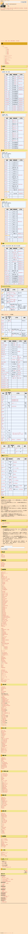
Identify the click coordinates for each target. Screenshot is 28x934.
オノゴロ (4, 781)
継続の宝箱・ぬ (13, 308)
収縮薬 (6, 265)
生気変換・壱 (15, 106)
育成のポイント (5, 573)
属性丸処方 (20, 221)
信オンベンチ (4, 853)
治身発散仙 (7, 104)
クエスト (3, 651)
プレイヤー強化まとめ (6, 867)
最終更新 (3, 9)
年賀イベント (14, 403)
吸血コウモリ (20, 360)
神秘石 (4, 638)
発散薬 (6, 259)
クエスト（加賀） (5, 878)
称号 (2, 690)
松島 (3, 818)
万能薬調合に (21, 87)
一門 (2, 664)
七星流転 (3, 722)
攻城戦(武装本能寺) (6, 617)
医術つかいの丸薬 (4, 372)
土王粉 (6, 211)
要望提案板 (4, 845)
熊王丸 (6, 171)
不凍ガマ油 (3, 346)
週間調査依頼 (5, 653)
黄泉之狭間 (5, 619)
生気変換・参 (15, 109)
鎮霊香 (2, 494)
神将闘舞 (2, 565)
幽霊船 (4, 609)
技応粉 (6, 165)
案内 (5, 8)
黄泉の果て (5, 621)
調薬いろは (20, 76)
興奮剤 (2, 363)
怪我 (8, 515)
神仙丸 (6, 178)
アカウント (4, 675)
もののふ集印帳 (5, 672)
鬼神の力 (4, 639)
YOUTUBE (4, 862)
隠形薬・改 (7, 270)
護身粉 (6, 120)
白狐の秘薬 (3, 362)
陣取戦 (6, 589)
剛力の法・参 (15, 140)
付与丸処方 (20, 130)
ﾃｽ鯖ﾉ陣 (3, 557)
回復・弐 (16, 80)
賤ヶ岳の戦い (5, 804)
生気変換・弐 (15, 108)
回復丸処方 (20, 81)
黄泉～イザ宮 (5, 595)
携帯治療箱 (13, 40)
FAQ (2, 574)
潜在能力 (4, 631)
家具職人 (4, 890)
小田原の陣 (5, 820)
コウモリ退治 (16, 468)
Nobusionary (4, 680)
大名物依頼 (5, 652)
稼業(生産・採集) (6, 629)
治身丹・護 (7, 93)
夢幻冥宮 (4, 612)
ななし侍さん (18, 530)
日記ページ (4, 841)
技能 (3, 630)
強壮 (8, 51)
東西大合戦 (14, 396)
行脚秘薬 (3, 370)
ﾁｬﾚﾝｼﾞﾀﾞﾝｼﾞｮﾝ (5, 581)
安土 (2, 577)
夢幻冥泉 (4, 613)
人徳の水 (3, 474)
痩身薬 (6, 267)
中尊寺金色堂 (5, 605)
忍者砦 (3, 876)
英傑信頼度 (4, 901)
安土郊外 (5, 577)
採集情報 (3, 657)
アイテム (2, 40)
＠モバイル (4, 674)
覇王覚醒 (2, 566)
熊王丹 (6, 180)
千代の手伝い (12, 292)
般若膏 (2, 489)
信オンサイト (4, 864)
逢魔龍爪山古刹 (6, 699)
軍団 (2, 779)
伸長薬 (6, 268)
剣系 (3, 900)
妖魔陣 (19, 351)
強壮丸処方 (20, 175)
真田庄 (4, 735)
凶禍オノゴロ (5, 618)
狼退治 (14, 474)
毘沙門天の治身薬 (2, 307)
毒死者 (19, 365)
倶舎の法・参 (15, 261)
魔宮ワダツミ (5, 782)
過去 (6, 842)
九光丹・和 (7, 195)
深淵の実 (3, 350)
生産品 (6, 47)
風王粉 (6, 216)
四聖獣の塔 (5, 607)
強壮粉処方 (20, 165)
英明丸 (6, 129)
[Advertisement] (14, 25)
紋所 (2, 665)
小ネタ (3, 678)
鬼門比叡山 (5, 816)
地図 (2, 575)
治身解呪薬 (7, 98)
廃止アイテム (7, 60)
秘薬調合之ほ (21, 189)
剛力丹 (6, 140)
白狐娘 (19, 362)
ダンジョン (4, 590)
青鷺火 (19, 359)
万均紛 (6, 106)
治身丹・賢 (7, 91)
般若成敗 (21, 489)
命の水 (2, 465)
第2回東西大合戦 (15, 399)
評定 (2, 826)
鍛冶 (24, 533)
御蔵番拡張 (4, 658)
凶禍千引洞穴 (5, 789)
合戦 (3, 589)
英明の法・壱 (15, 122)
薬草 (2, 477)
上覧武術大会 (4, 671)
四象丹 (6, 233)
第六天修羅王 (4, 892)
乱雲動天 (2, 562)
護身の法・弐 (15, 127)
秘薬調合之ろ (21, 255)
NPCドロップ (7, 56)
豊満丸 (2, 397)
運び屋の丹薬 (4, 374)
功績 (2, 656)
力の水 (2, 462)
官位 (2, 666)
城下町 (3, 659)
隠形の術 (15, 254)
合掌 (16, 259)
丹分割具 (17, 40)
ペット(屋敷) (5, 663)
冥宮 (6, 695)
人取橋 (4, 819)
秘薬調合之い (21, 251)
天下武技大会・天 (6, 712)
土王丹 (6, 226)
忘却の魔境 (5, 602)
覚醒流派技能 (5, 634)
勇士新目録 (4, 731)
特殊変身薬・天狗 (4, 385)
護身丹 (6, 135)
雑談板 (3, 843)
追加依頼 (3, 854)
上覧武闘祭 (4, 622)
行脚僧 (19, 370)
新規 (21, 8)
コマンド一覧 (4, 676)
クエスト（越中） (5, 883)
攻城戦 (4, 582)
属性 (8, 52)
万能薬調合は (21, 98)
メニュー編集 (4, 855)
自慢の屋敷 (4, 866)
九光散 (6, 197)
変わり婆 (19, 378)
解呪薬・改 (7, 283)
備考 (6, 61)
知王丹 (6, 186)
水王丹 (6, 228)
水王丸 (6, 220)
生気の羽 (3, 359)
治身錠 (6, 83)
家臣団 (4, 643)
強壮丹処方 (20, 184)
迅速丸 (6, 131)
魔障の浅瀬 (5, 786)
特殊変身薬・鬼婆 (4, 379)
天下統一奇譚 (5, 620)
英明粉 (6, 122)
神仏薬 (6, 261)
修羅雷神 (4, 894)
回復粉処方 (20, 78)
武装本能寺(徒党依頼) (6, 881)
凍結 (11, 8)
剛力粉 (6, 125)
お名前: (2, 546)
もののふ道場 (5, 580)
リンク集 (3, 847)
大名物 (4, 587)
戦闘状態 (3, 667)
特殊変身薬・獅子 (4, 383)
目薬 (6, 250)
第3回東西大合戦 (15, 400)
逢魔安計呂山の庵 (6, 701)
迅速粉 (6, 123)
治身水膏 (3, 486)
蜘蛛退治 (15, 477)
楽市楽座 (4, 661)
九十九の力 (5, 636)
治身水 (6, 76)
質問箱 (3, 842)
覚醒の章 (3, 757)
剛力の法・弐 (15, 133)
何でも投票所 (4, 838)
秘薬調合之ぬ (21, 267)
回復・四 (16, 83)
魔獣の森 (4, 785)
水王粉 (6, 213)
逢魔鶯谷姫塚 (5, 700)
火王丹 (6, 229)
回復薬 (2, 320)
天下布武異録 (4, 776)
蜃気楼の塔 (12, 301)
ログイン (10, 9)
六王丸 (6, 173)
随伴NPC (3, 642)
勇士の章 (3, 730)
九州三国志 (5, 598)
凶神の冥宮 (5, 596)
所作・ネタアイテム (5, 679)
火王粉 (6, 215)
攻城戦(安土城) (5, 615)
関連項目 (6, 62)
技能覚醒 (4, 633)
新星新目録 (4, 814)
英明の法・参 (15, 136)
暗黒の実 (3, 352)
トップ (2, 8)
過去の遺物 (4, 681)
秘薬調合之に (21, 261)
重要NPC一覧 (4, 576)
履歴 (16, 8)
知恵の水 (3, 471)
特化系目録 (4, 898)
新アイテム (4, 829)
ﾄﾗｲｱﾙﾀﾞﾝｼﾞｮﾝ (5, 592)
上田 (3, 736)
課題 (9, 579)
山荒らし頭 (20, 368)
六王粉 (6, 163)
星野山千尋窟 (5, 594)
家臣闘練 (7, 643)
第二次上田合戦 (6, 738)
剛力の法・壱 (15, 125)
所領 (3, 824)
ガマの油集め (16, 480)
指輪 (3, 831)
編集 (8, 8)
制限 (3, 885)
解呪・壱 (15, 283)
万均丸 (6, 108)
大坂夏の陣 (5, 740)
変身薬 (6, 255)
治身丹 (6, 85)
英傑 (3, 645)
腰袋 (3, 830)
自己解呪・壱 (15, 257)
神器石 (4, 641)
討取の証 (3, 626)
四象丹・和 (7, 235)
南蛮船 (4, 583)
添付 (18, 8)
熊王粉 (6, 162)
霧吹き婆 (19, 357)
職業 (2, 628)
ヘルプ (6, 9)
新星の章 (3, 813)
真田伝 (4, 606)
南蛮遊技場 (5, 745)
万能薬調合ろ (21, 272)
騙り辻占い (4, 877)
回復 (8, 49)
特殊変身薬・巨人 (4, 381)
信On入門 (3, 572)
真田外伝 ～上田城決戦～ (16, 439)
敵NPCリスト (4, 625)
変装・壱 (15, 255)
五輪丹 (6, 189)
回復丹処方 (20, 84)
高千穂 (4, 599)
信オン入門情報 (5, 840)
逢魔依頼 (4, 614)
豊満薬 (6, 263)
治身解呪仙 (7, 100)
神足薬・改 (7, 274)
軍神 (3, 635)
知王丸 (6, 176)
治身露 (6, 89)
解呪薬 (6, 257)
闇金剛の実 (3, 354)
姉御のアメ (3, 368)
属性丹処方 (20, 228)
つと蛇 (19, 344)
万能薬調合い (21, 94)
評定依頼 (4, 588)
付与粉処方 (20, 123)
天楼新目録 (4, 688)
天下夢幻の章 (4, 773)
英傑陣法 (6, 646)
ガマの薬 (3, 376)
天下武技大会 (4, 624)
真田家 (3, 732)
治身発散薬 (7, 102)
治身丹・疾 (7, 96)
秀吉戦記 (4, 603)
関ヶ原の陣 (5, 821)
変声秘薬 (3, 452)
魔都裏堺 (4, 787)
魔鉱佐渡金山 (5, 791)
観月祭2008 (14, 406)
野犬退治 (15, 471)
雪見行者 (19, 372)
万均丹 (6, 109)
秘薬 (8, 53)
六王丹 (6, 182)
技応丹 (6, 184)
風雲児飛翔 (3, 563)
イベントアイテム (8, 57)
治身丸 (6, 82)
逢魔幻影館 (5, 698)
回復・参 (16, 82)
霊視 (15, 250)
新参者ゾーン (5, 579)
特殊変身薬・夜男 (4, 387)
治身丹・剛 (7, 95)
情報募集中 (7, 63)
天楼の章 (6, 314)
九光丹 (6, 193)
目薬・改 (6, 272)
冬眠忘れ (19, 346)
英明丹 (6, 136)
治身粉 (6, 78)
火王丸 (6, 222)
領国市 (4, 828)
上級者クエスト (6, 655)
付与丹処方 (20, 137)
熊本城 (4, 610)
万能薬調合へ (21, 89)
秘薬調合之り (21, 265)
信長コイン (7, 58)
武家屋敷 (3, 660)
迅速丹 (6, 138)
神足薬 (6, 252)
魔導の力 (4, 637)
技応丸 (6, 175)
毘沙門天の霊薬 (2, 334)
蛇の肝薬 (3, 483)
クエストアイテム (8, 55)
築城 (2, 689)
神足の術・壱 (15, 252)
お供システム (5, 644)
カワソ (19, 376)
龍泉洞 (4, 604)
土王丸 (6, 218)
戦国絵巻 (3, 670)
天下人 (3, 584)
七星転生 (6, 649)
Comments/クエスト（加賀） (8, 879)
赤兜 (18, 363)
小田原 (3, 884)
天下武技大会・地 (6, 713)
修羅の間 (4, 719)
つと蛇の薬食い (4, 344)
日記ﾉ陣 (3, 555)
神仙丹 (6, 188)
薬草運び (19, 374)
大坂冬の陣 (5, 739)
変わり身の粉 (4, 378)
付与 (8, 50)
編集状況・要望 (5, 844)
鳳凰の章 (12, 305)
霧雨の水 (3, 356)
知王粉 (6, 167)
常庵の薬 (12, 295)
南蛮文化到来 (4, 742)
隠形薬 (6, 254)
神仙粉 (6, 169)
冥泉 (8, 695)
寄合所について (5, 852)
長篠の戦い (5, 802)
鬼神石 (7, 639)
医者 (9, 40)
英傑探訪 (6, 648)
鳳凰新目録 (4, 798)
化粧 (2, 366)
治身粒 (6, 80)
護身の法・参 (15, 135)
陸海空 (4, 597)
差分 (13, 8)
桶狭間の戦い (5, 801)
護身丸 (6, 127)
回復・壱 (16, 78)
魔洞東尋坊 (5, 788)
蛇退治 (14, 465)
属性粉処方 (20, 214)
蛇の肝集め (15, 483)
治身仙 (6, 87)
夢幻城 (4, 611)
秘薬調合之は (21, 258)
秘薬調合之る (21, 268)
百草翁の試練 (12, 299)
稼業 (6, 40)
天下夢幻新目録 (5, 774)
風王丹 (6, 231)
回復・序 (16, 76)
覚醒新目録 (4, 759)
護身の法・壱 (15, 120)
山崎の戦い (5, 803)
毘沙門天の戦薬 (2, 330)
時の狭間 (4, 822)
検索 (26, 8)
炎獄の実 (3, 348)
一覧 (24, 8)
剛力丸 (6, 133)
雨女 (18, 356)
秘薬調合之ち (21, 263)
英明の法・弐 (15, 129)
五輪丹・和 (7, 191)
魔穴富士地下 (5, 784)
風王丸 (6, 224)
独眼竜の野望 (5, 600)
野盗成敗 (15, 462)
